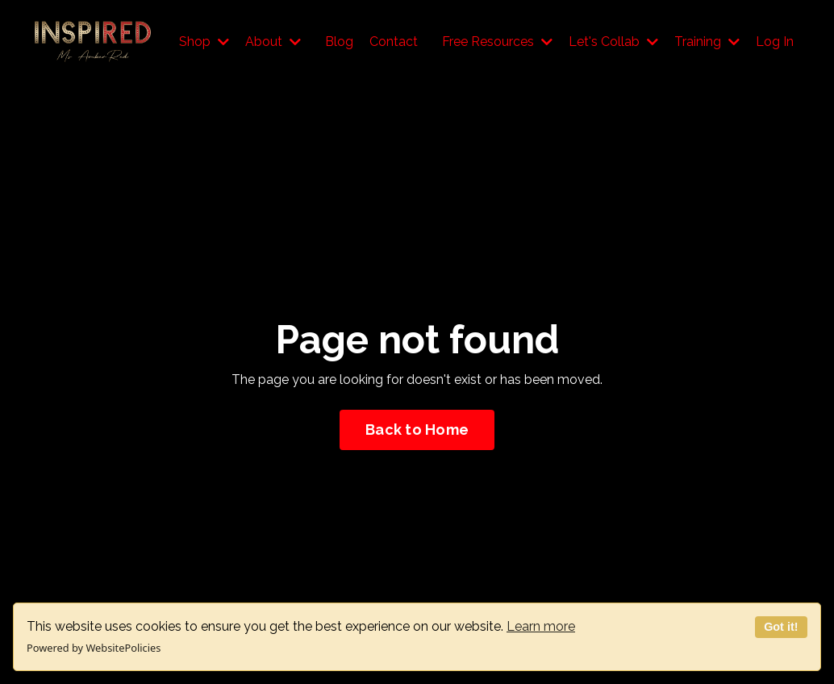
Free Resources (497, 41)
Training (707, 41)
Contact (393, 41)
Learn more (541, 626)
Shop (204, 41)
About (273, 41)
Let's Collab (613, 41)
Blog (339, 41)
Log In (775, 41)
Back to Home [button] (417, 429)
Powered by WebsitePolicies (94, 647)
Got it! (781, 626)
